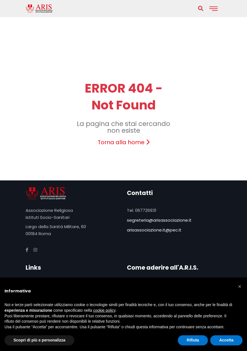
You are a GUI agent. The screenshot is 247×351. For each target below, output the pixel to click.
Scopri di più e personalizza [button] (39, 340)
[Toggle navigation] (213, 8)
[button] (239, 286)
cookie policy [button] (104, 310)
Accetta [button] (226, 340)
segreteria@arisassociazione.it (159, 220)
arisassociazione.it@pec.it (154, 230)
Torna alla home (124, 142)
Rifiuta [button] (193, 340)
